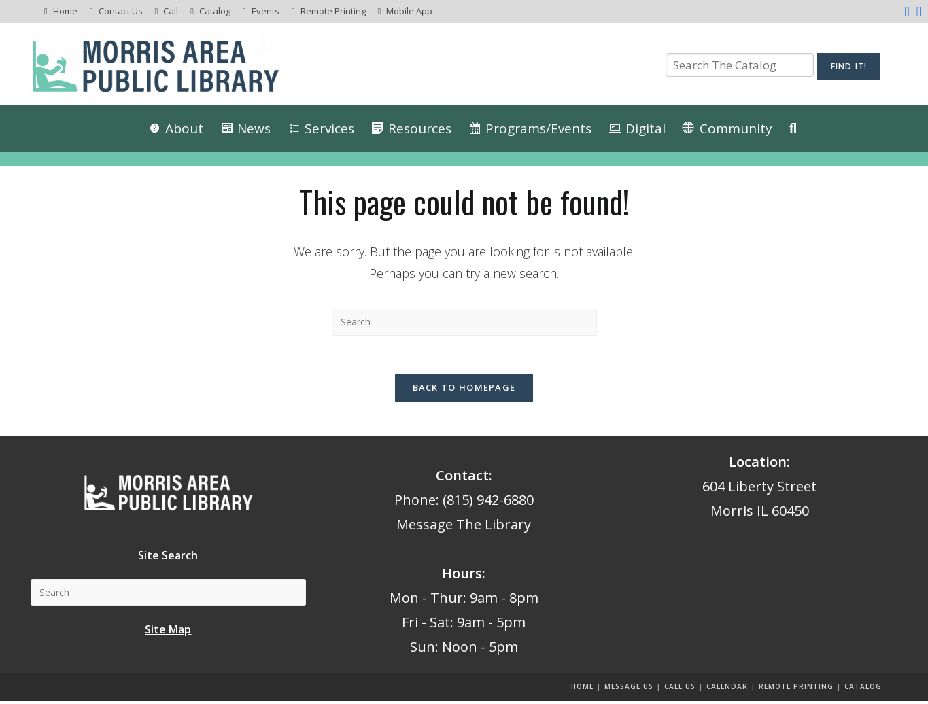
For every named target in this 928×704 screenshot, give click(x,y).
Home (65, 11)
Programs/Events (538, 128)
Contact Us (121, 11)
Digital (645, 128)
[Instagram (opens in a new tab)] (917, 11)
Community (736, 128)
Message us (628, 689)
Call (170, 11)
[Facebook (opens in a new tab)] (906, 11)
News (254, 128)
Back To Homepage (464, 391)
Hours (462, 576)
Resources (419, 128)
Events (265, 11)
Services (329, 128)
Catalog (214, 11)
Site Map (168, 631)
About (184, 128)
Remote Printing (333, 11)
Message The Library (463, 527)
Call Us (679, 689)
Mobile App (409, 11)
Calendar (727, 689)
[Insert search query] (464, 322)
